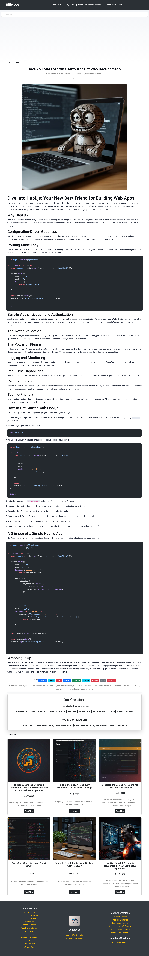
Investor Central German (29, 918)
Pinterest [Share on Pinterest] (95, 680)
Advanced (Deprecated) (94, 5)
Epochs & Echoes (29, 925)
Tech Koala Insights (120, 923)
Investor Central (29, 912)
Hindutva (29, 931)
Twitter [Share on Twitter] (51, 680)
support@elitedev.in (74, 935)
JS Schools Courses (29, 937)
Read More (29, 811)
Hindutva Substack (120, 942)
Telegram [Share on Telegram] (86, 680)
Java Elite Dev (29, 944)
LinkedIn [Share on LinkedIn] (67, 680)
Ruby (67, 5)
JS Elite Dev (29, 947)
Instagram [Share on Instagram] (111, 680)
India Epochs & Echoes (120, 932)
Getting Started (77, 5)
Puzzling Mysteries (29, 928)
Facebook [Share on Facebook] (43, 680)
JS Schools (29, 934)
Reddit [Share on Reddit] (59, 680)
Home (53, 5)
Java (60, 5)
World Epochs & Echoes (120, 929)
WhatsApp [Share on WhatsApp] (76, 680)
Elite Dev (28, 941)
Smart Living (29, 922)
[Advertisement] (74, 36)
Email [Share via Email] (103, 680)
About (120, 5)
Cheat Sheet (111, 5)
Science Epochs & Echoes (120, 926)
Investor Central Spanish (29, 915)
